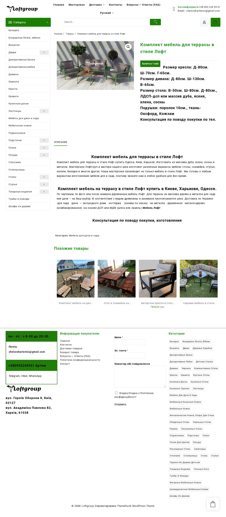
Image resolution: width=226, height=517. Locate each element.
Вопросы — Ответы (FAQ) (75, 356)
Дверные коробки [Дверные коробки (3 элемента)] (202, 348)
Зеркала (14, 81)
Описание (60, 142)
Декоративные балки (22, 59)
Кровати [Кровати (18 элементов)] (185, 375)
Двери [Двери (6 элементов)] (186, 348)
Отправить (120, 404)
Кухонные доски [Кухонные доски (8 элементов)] (178, 382)
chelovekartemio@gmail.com (203, 10)
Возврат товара (69, 352)
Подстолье (29, 140)
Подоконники (17, 133)
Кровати (14, 96)
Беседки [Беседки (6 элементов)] (174, 341)
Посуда (29, 155)
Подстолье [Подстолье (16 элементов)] (193, 435)
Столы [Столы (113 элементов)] (204, 456)
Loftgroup (88, 505)
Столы (29, 177)
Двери (29, 52)
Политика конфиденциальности (80, 360)
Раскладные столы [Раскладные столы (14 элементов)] (180, 449)
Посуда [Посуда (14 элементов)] (197, 442)
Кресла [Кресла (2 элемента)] (173, 375)
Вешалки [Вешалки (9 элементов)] (174, 348)
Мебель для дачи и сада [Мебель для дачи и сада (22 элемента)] (183, 395)
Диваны (14, 74)
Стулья (29, 184)
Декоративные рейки (22, 67)
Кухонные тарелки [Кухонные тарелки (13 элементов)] (179, 388)
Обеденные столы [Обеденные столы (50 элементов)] (179, 422)
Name (118, 337)
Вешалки (14, 45)
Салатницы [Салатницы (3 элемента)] (200, 449)
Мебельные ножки (20, 125)
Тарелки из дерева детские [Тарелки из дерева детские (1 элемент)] (185, 462)
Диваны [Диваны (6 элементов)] (174, 368)
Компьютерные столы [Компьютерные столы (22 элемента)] (206, 368)
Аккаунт (65, 363)
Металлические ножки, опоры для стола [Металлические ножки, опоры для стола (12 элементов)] (192, 415)
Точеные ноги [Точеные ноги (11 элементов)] (201, 469)
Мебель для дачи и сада (24, 118)
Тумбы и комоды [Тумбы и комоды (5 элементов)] (179, 476)
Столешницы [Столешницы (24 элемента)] (190, 456)
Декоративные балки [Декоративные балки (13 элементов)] (181, 355)
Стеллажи (15, 162)
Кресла (13, 88)
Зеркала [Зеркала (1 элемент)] (186, 368)
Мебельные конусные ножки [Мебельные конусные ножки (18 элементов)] (185, 402)
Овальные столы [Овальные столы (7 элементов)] (202, 422)
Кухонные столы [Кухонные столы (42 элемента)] (200, 382)
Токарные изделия (29, 192)
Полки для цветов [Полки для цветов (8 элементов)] (179, 442)
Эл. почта (121, 350)
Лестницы (29, 111)
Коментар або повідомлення (132, 364)
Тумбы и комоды (19, 199)
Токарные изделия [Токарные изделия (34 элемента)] (180, 469)
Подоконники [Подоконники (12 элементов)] (177, 435)
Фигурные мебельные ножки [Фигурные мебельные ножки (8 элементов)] (185, 482)
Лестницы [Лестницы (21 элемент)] (198, 388)
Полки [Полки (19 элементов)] (206, 435)
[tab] (62, 142)
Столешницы (17, 169)
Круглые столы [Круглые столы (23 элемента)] (201, 375)
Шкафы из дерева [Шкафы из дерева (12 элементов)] (180, 496)
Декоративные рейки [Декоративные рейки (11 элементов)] (181, 362)
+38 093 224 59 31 (209, 7)
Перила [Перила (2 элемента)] (174, 429)
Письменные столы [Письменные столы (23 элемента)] (191, 429)
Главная (65, 340)
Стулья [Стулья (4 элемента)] (215, 456)
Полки (29, 148)
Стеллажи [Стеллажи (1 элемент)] (175, 456)
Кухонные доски (19, 103)
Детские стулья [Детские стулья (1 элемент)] (204, 362)
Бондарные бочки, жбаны (24, 37)
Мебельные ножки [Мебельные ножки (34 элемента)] (180, 409)
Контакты (66, 344)
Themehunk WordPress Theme (135, 505)
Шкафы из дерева (20, 206)
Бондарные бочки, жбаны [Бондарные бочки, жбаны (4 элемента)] (196, 341)
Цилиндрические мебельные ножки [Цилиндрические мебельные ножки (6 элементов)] (189, 489)
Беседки (14, 30)
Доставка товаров (71, 348)
